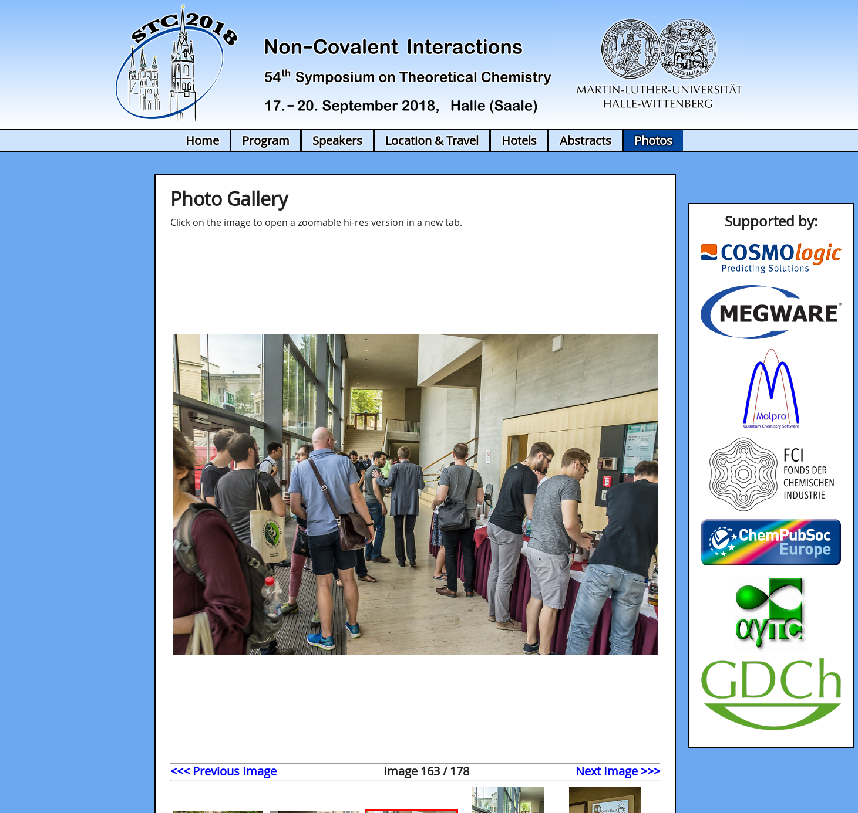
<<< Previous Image (223, 771)
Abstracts (585, 140)
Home (202, 140)
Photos (653, 140)
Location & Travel (432, 140)
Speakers (337, 140)
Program (266, 140)
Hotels (519, 140)
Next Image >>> (618, 771)
